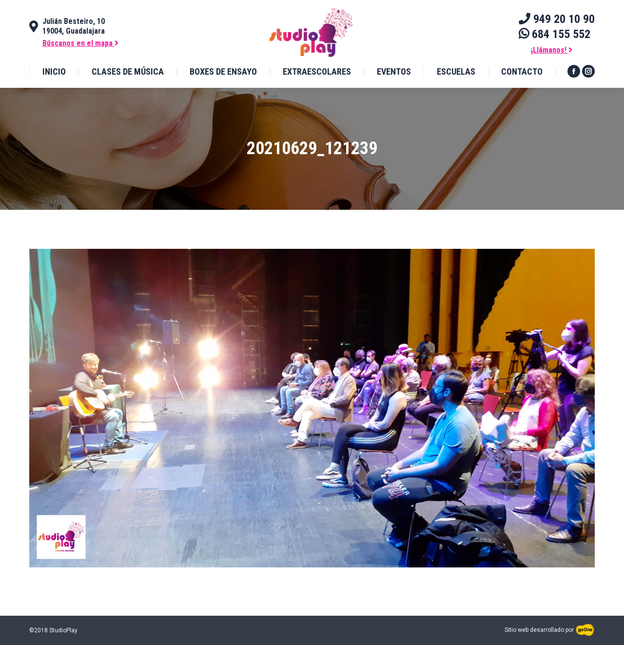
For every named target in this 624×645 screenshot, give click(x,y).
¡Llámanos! (551, 50)
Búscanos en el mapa (80, 43)
